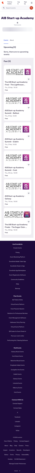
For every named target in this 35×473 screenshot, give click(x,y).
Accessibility (25, 454)
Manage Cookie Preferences (17, 463)
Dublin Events (18, 374)
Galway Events (17, 379)
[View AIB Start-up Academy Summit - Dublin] (17, 129)
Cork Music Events (17, 356)
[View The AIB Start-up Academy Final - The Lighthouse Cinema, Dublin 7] (17, 72)
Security (19, 450)
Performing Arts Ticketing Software (17, 340)
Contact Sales (17, 408)
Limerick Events (17, 383)
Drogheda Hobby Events (17, 365)
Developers (26, 450)
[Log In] (18, 3)
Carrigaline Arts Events (17, 370)
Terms (12, 454)
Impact (5, 450)
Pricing (18, 252)
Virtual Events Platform (17, 304)
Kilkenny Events (17, 388)
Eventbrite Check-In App (17, 266)
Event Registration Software (17, 275)
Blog (11, 445)
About (6, 445)
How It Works (8, 441)
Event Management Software (17, 318)
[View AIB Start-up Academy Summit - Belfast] (17, 101)
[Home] (2, 3)
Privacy (18, 454)
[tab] (6, 40)
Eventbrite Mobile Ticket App (17, 261)
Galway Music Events (17, 351)
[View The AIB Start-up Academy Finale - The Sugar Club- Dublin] (17, 215)
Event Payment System (17, 309)
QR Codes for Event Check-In (17, 331)
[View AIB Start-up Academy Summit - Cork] (17, 158)
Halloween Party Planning (17, 322)
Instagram (17, 426)
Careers (21, 445)
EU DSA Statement (19, 459)
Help (15, 445)
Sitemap (17, 288)
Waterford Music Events (18, 360)
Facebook (17, 417)
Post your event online (17, 336)
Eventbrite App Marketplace (17, 270)
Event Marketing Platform (17, 257)
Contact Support (17, 403)
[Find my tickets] (10, 3)
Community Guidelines (17, 279)
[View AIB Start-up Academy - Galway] (17, 186)
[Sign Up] (25, 3)
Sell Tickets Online (17, 300)
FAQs (17, 284)
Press (27, 445)
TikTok (17, 430)
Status (6, 454)
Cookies (10, 459)
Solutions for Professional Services (17, 313)
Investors (12, 450)
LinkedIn (17, 421)
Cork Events (17, 392)
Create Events (17, 248)
